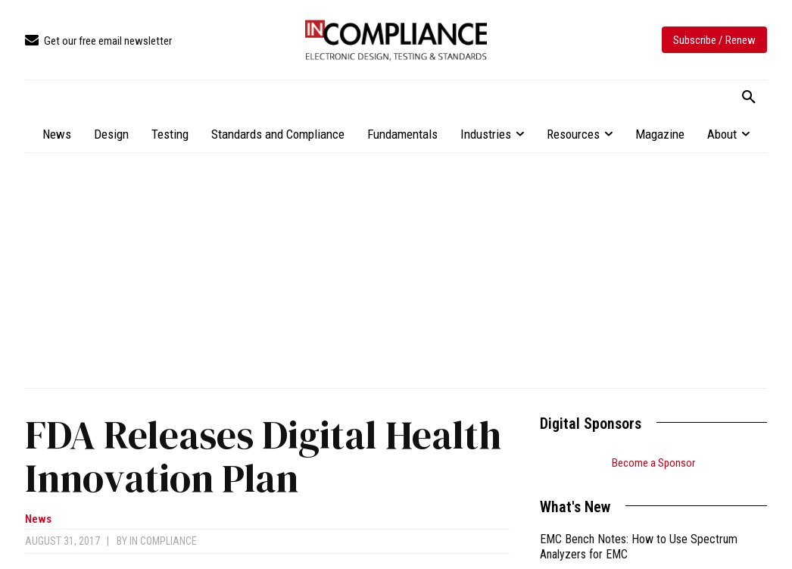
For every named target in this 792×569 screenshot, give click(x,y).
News (38, 519)
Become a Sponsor (653, 463)
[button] (749, 98)
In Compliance (163, 541)
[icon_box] (98, 41)
